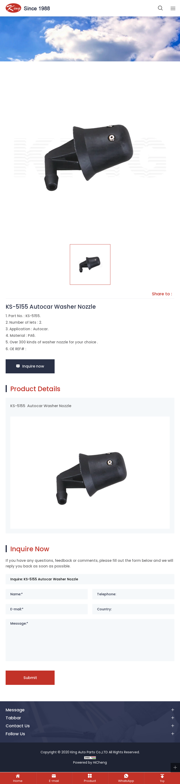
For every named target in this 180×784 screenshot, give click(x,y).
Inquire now (33, 366)
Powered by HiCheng (90, 762)
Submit (30, 677)
